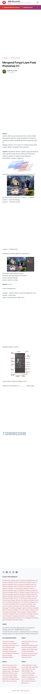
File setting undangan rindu (13, 610)
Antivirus (34, 641)
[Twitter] (3, 572)
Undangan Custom (7, 649)
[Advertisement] (20, 33)
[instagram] (13, 572)
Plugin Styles (13, 675)
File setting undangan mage (17, 608)
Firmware (10, 665)
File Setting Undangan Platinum (26, 592)
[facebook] (6, 433)
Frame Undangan (11, 667)
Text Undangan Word (8, 647)
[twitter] (10, 433)
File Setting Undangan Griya (25, 586)
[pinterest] (20, 433)
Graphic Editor (14, 669)
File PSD (28, 657)
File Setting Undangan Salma (26, 594)
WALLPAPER (25, 681)
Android (24, 641)
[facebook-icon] (7, 572)
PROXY (11, 673)
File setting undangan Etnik (29, 602)
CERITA (34, 647)
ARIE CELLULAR (14, 1)
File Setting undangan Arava (27, 596)
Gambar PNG (6, 669)
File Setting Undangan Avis (10, 580)
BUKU (36, 645)
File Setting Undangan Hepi (23, 588)
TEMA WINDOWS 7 (27, 665)
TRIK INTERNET (33, 667)
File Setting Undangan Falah (25, 584)
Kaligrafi (5, 671)
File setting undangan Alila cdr (11, 600)
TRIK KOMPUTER (27, 669)
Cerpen (31, 649)
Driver (30, 655)
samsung (14, 681)
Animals (29, 641)
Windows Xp (25, 683)
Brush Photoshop (27, 647)
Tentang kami (31, 677)
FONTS (4, 665)
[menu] (4, 2)
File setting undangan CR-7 (13, 602)
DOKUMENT (30, 651)
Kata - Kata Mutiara (13, 671)
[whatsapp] (13, 433)
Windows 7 (32, 681)
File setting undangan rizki (30, 610)
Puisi (4, 677)
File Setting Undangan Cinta (26, 582)
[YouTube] (17, 572)
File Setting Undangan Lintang (26, 590)
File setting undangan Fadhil (11, 604)
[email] (24, 433)
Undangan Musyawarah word (16, 618)
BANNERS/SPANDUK (28, 645)
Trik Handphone (30, 679)
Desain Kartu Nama (27, 653)
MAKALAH (5, 673)
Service (8, 681)
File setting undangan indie (14, 606)
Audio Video (25, 643)
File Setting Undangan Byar (27, 580)
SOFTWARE (9, 677)
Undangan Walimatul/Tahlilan (14, 620)
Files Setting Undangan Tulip (11, 612)
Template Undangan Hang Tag (11, 614)
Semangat (11, 679)
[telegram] (17, 433)
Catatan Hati (25, 649)
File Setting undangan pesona (28, 598)
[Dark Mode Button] (38, 3)
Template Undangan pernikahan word (17, 616)
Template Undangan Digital (28, 612)
